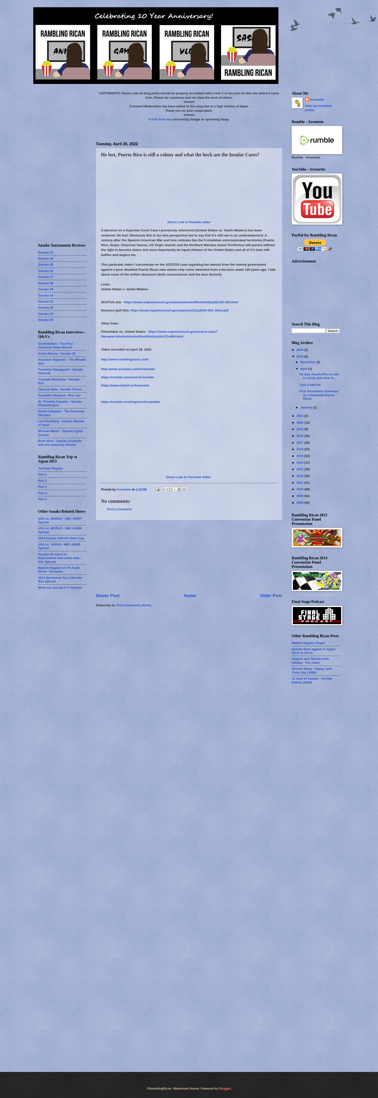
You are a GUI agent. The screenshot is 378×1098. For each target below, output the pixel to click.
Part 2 (42, 481)
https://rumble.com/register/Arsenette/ (130, 402)
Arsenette (317, 99)
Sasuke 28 (45, 271)
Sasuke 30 (45, 258)
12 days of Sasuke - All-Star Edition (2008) (312, 680)
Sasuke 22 (45, 307)
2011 (300, 482)
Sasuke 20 (45, 320)
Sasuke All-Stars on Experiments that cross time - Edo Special (59, 558)
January (306, 407)
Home (190, 595)
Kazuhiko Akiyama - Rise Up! (59, 395)
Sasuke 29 (45, 264)
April (304, 369)
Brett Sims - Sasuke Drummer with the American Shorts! (60, 442)
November (308, 362)
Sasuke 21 (45, 314)
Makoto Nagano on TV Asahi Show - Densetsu (59, 569)
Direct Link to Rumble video (189, 222)
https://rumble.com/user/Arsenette (127, 377)
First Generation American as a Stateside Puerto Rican (318, 395)
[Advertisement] (189, 556)
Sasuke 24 (45, 295)
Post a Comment (119, 509)
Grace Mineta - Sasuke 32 (56, 353)
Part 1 (42, 474)
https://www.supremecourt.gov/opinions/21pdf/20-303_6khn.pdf (179, 310)
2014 (300, 462)
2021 (300, 416)
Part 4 (42, 493)
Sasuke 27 (45, 277)
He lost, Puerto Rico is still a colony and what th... (318, 376)
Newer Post (108, 595)
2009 (300, 496)
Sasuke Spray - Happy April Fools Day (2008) (312, 670)
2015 (300, 456)
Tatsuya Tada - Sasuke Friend (59, 389)
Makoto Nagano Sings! (308, 643)
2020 (300, 422)
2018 (300, 436)
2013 (300, 469)
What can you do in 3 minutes (60, 587)
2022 (300, 356)
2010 (300, 489)
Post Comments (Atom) (134, 605)
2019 (300, 429)
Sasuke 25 (45, 289)
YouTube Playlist (50, 468)
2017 (300, 442)
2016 (300, 449)
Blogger (225, 1088)
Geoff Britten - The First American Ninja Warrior (55, 345)
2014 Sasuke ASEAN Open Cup (61, 538)
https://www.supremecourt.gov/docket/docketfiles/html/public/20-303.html (181, 302)
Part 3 (42, 487)
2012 (300, 476)
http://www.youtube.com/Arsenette (128, 369)
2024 (300, 350)
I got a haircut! (310, 385)
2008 (300, 502)
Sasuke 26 (45, 283)
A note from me (159, 119)
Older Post (271, 595)
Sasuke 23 (45, 301)
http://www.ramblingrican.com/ (124, 359)
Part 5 (42, 499)
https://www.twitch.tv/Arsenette (125, 385)
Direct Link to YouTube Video (188, 477)
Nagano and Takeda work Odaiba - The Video (310, 660)
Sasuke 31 (45, 252)
